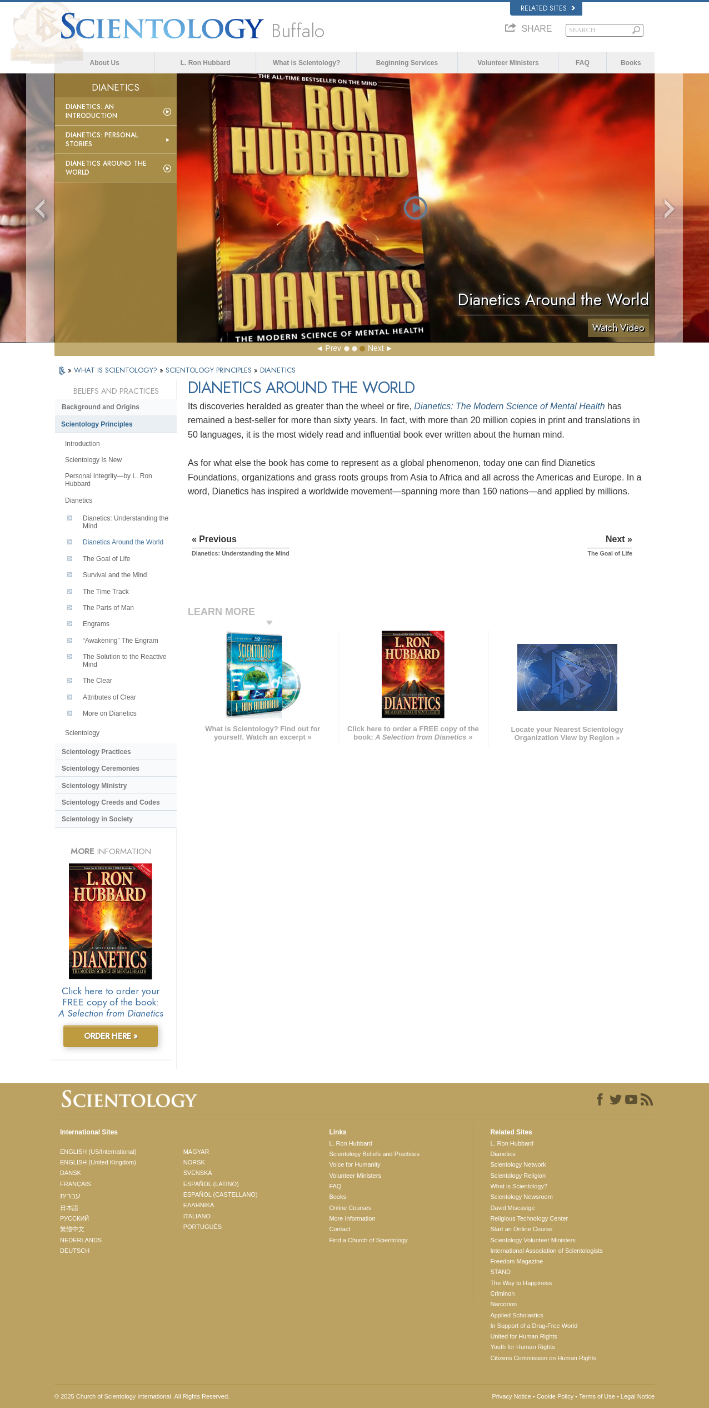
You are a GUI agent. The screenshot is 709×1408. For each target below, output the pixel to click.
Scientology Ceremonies (100, 768)
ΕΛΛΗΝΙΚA (198, 1205)
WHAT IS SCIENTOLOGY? (116, 370)
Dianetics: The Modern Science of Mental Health (509, 406)
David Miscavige (512, 1207)
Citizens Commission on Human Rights (543, 1358)
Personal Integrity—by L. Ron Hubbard (108, 480)
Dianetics (78, 500)
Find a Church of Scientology (368, 1240)
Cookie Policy (555, 1396)
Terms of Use (597, 1396)
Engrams (96, 624)
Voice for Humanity (354, 1164)
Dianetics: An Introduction (91, 111)
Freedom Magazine (516, 1261)
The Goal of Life (106, 559)
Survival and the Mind (115, 575)
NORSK (194, 1162)
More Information (352, 1218)
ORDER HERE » (111, 1036)
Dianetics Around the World (106, 167)
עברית (70, 1195)
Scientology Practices (96, 752)
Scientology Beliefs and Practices (374, 1154)
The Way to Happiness (521, 1283)
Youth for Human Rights (522, 1346)
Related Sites (548, 8)
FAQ (583, 63)
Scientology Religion (518, 1175)
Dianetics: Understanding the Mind (125, 522)
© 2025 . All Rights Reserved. (141, 1396)
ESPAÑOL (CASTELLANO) (220, 1194)
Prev (333, 348)
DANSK (70, 1172)
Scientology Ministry (94, 786)
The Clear (97, 681)
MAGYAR (196, 1151)
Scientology (82, 733)
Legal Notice (638, 1396)
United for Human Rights (523, 1336)
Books (631, 63)
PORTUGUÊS (202, 1226)
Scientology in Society (97, 819)
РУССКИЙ (74, 1218)
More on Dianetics (110, 713)
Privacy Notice (511, 1396)
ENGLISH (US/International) (98, 1151)
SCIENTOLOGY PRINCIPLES (210, 370)
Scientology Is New (93, 460)
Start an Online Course (521, 1229)
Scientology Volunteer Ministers (532, 1240)
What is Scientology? (306, 63)
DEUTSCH (74, 1250)
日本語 (69, 1207)
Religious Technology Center (529, 1218)
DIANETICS (278, 370)
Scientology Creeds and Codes (111, 802)
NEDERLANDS (81, 1240)
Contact (339, 1229)
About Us (104, 63)
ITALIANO (197, 1216)
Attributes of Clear (109, 697)
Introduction (82, 444)
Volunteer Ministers (507, 63)
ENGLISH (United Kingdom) (98, 1162)
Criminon (502, 1293)
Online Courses (350, 1207)
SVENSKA (197, 1172)
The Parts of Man (108, 608)
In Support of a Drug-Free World (533, 1325)
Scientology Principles (97, 424)
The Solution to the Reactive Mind (125, 660)
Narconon (503, 1304)
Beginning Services (407, 63)
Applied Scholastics (516, 1315)
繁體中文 (72, 1229)
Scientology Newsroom (521, 1196)
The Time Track (106, 592)
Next (376, 348)
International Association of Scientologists (546, 1250)
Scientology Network (518, 1164)
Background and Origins (100, 407)
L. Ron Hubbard (206, 63)
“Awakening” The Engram (120, 640)
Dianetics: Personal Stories (102, 139)
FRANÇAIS (75, 1184)
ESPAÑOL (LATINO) (211, 1184)
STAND (500, 1271)
